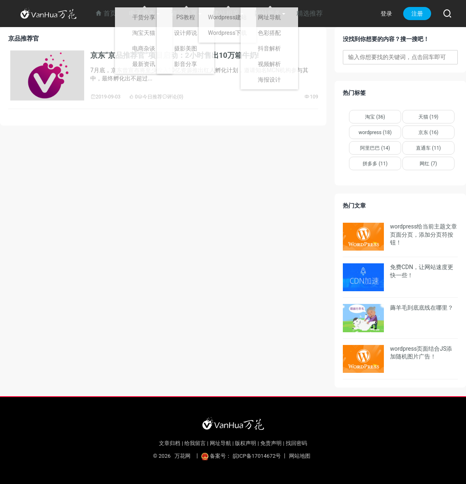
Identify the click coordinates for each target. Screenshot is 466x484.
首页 (106, 13)
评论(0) (172, 97)
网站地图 (299, 456)
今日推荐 (150, 97)
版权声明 (245, 443)
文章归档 (169, 443)
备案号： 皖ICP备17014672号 (241, 456)
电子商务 (142, 13)
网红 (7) (428, 164)
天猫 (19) (428, 117)
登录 (386, 13)
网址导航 (220, 443)
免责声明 (271, 443)
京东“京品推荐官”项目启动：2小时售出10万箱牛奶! (174, 55)
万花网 (182, 456)
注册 (417, 13)
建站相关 (226, 13)
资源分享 (184, 13)
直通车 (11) (428, 148)
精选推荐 (309, 13)
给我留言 (195, 443)
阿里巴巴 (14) (375, 148)
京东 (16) (428, 132)
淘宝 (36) (375, 117)
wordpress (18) (375, 132)
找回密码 (296, 443)
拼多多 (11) (375, 164)
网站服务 (268, 13)
